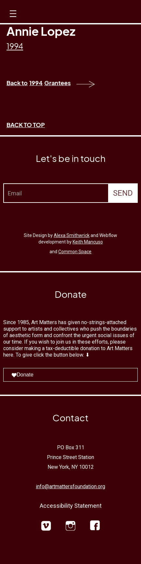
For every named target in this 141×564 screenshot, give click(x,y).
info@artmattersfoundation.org (70, 486)
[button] (12, 19)
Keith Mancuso (88, 241)
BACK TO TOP (26, 124)
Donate (22, 374)
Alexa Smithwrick (72, 235)
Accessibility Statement (71, 505)
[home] (76, 15)
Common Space (75, 251)
